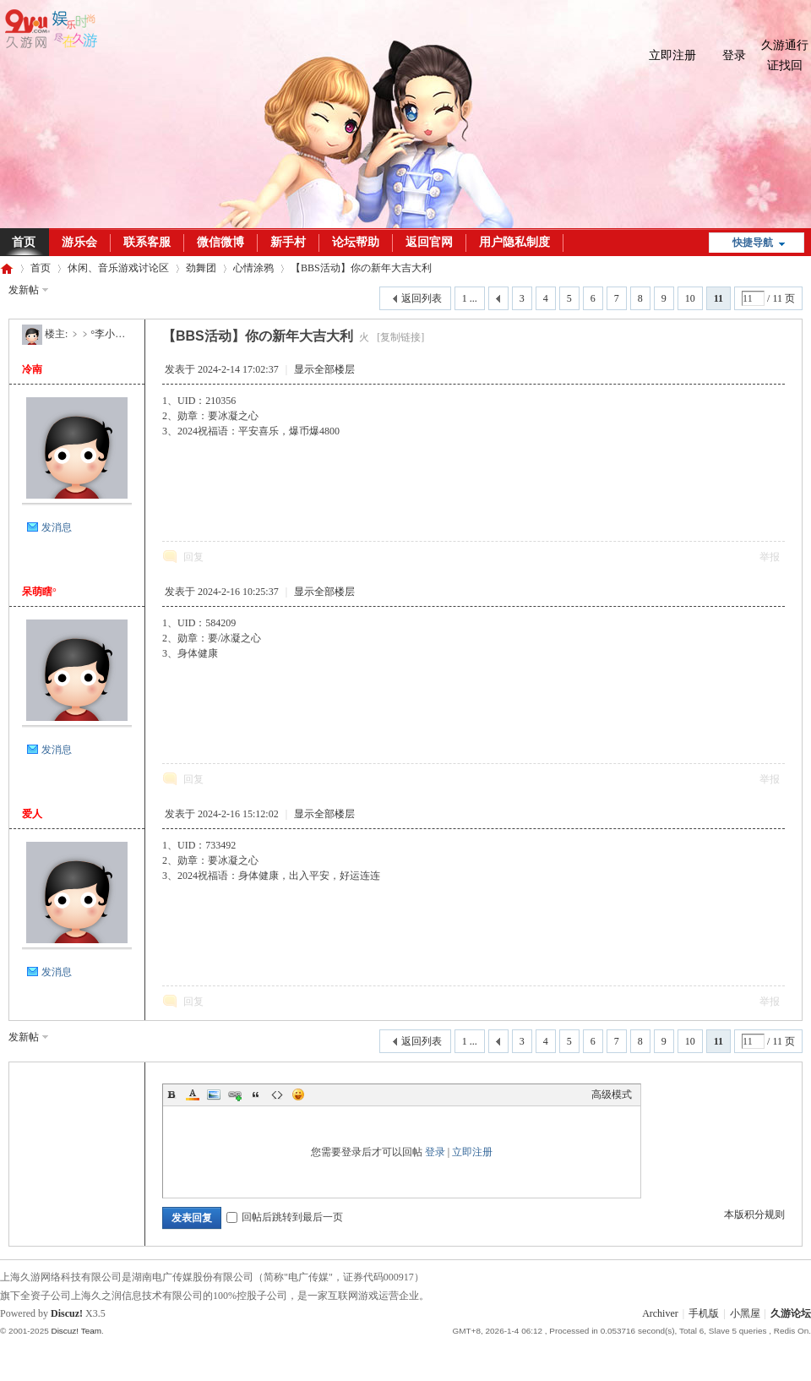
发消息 (56, 527)
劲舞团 (201, 268)
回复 (193, 557)
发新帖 (23, 290)
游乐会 (79, 242)
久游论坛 (7, 268)
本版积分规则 (754, 1214)
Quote (256, 1094)
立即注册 (672, 55)
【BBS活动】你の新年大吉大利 (361, 268)
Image (213, 1094)
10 (690, 298)
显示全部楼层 (324, 369)
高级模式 (611, 1094)
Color (192, 1094)
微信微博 (220, 242)
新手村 (288, 242)
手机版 (704, 1313)
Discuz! (67, 1313)
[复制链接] (400, 337)
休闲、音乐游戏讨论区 (118, 268)
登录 (734, 55)
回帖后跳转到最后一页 (284, 1217)
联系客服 (147, 242)
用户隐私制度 (514, 242)
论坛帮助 (355, 242)
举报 (769, 557)
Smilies (298, 1094)
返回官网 (429, 242)
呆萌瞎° (39, 592)
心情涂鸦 (253, 268)
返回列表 (421, 298)
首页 (40, 268)
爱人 (32, 814)
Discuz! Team (76, 1330)
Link (234, 1094)
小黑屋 (745, 1313)
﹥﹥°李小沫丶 (102, 334)
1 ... (469, 298)
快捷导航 (752, 242)
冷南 (32, 369)
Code (277, 1094)
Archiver (660, 1313)
